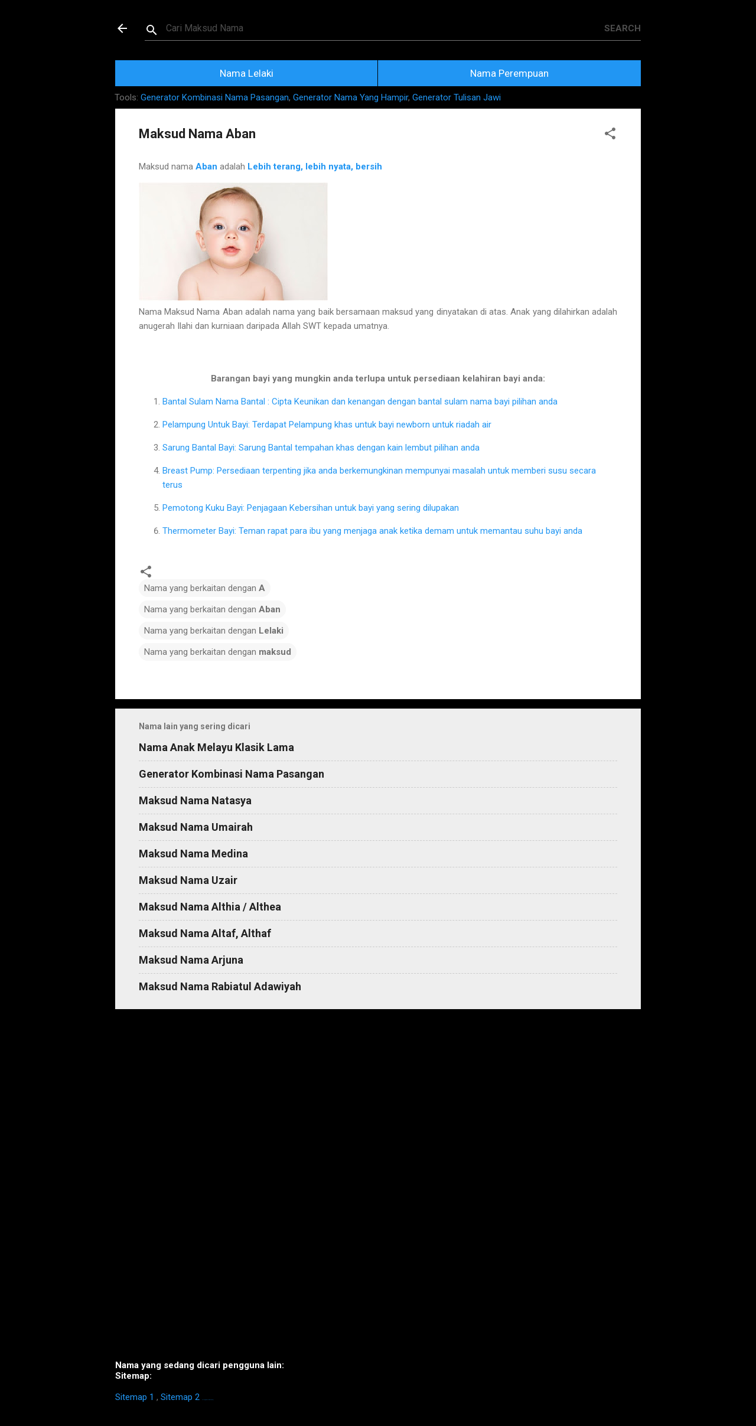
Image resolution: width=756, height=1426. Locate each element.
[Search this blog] (385, 28)
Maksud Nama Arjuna (191, 960)
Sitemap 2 (180, 1397)
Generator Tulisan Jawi (456, 97)
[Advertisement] (378, 1189)
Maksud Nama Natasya (195, 800)
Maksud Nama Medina (193, 853)
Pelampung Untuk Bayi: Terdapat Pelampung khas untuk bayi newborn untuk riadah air (326, 424)
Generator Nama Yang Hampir (350, 97)
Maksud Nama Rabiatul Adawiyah (220, 986)
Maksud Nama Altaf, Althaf (205, 933)
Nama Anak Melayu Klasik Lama (216, 747)
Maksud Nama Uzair (188, 880)
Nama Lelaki (246, 73)
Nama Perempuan (509, 73)
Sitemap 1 (134, 1397)
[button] (610, 135)
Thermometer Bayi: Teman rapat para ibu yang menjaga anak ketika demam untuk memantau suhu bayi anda (372, 531)
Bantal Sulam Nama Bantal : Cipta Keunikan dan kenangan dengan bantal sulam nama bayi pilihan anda (360, 401)
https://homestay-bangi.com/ (207, 1399)
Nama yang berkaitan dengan (204, 588)
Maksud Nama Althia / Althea (210, 906)
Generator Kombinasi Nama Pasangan (215, 97)
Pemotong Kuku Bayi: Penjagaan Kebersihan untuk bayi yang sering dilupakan (310, 507)
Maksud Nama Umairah (196, 827)
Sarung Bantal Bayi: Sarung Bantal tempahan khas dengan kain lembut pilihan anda (321, 447)
